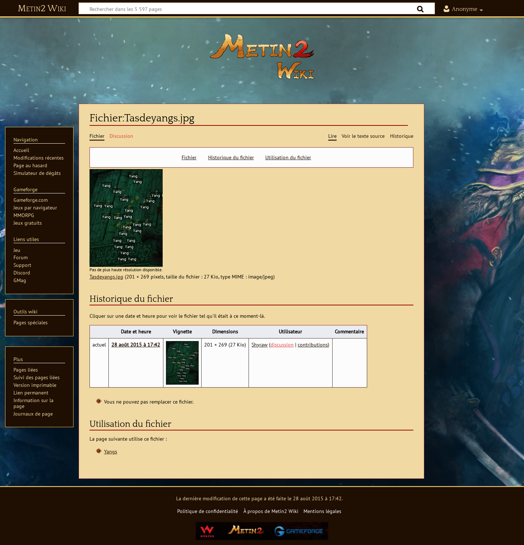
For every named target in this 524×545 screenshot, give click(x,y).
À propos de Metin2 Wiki (270, 511)
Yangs (110, 451)
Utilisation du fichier (288, 157)
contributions (313, 344)
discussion (282, 344)
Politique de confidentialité (207, 511)
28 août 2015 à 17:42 (135, 344)
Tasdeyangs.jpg (106, 276)
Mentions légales (322, 511)
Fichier (189, 157)
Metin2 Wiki (42, 9)
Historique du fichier (231, 157)
